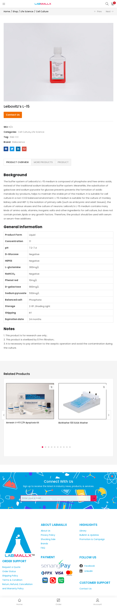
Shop (15, 11)
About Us (45, 530)
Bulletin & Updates (89, 535)
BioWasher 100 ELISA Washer (73, 422)
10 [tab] (70, 447)
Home (7, 11)
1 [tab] (42, 447)
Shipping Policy (10, 575)
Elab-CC (14, 137)
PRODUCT (63, 162)
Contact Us (13, 114)
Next (108, 11)
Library (83, 530)
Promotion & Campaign (92, 539)
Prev (99, 11)
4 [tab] (51, 447)
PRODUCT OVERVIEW (17, 162)
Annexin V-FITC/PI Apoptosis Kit (22, 422)
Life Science (27, 11)
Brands (44, 543)
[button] (112, 4)
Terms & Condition (12, 579)
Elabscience (18, 142)
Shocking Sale (48, 539)
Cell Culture (42, 11)
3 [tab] (48, 447)
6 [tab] (57, 447)
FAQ (43, 547)
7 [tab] (61, 447)
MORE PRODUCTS (43, 162)
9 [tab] (67, 447)
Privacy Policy (48, 535)
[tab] (17, 162)
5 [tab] (54, 447)
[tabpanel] (30, 413)
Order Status (9, 571)
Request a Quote (11, 567)
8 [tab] (64, 447)
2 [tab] (45, 447)
